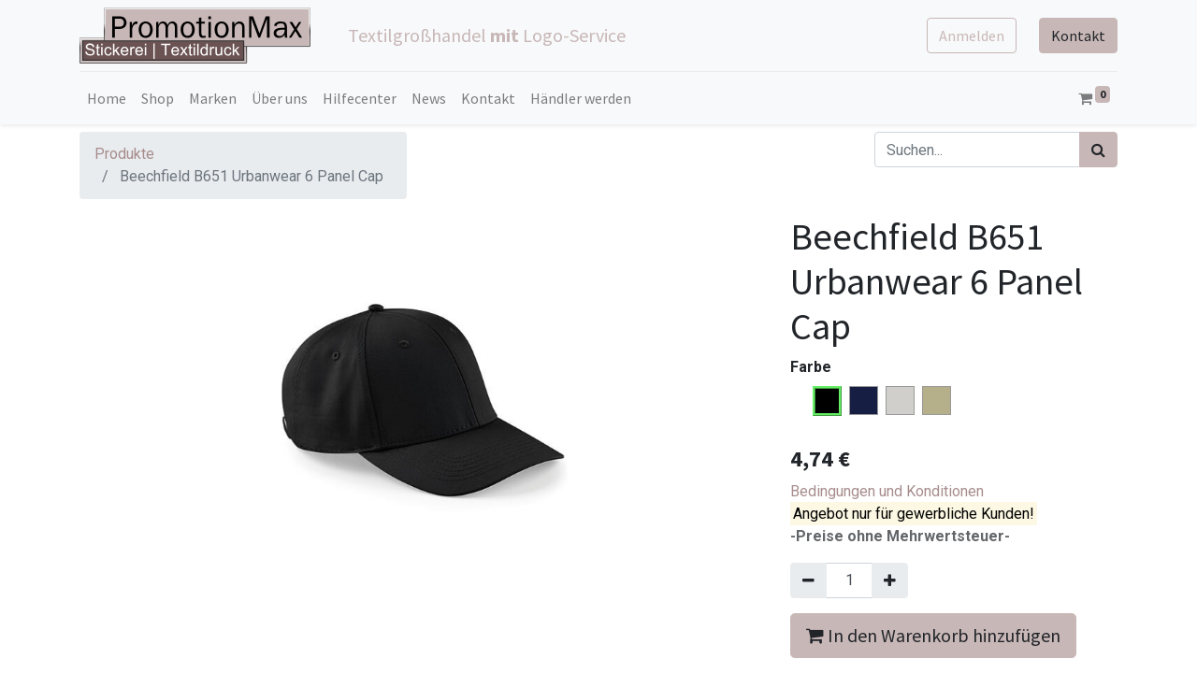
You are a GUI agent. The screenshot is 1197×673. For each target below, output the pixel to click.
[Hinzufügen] (890, 580)
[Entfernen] (808, 580)
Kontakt (1078, 35)
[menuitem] (106, 98)
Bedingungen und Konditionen (887, 491)
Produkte (124, 154)
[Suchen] (1098, 149)
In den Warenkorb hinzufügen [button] (933, 635)
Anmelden (971, 35)
